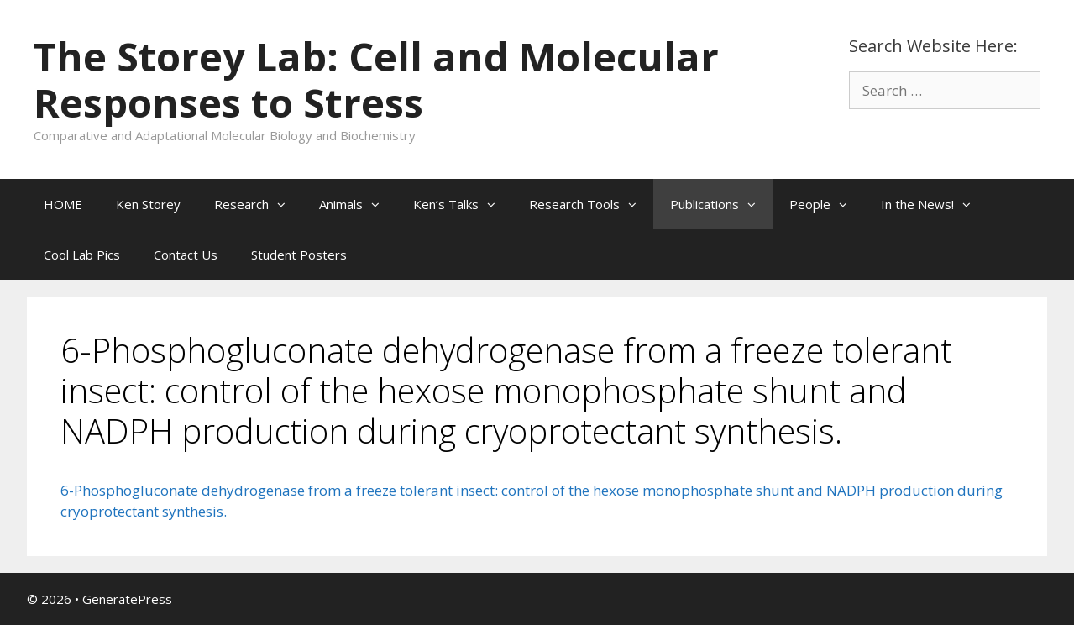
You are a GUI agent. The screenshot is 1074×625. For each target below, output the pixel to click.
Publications (721, 204)
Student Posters (299, 254)
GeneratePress (127, 599)
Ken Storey (148, 204)
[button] (285, 204)
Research (258, 204)
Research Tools (591, 204)
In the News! (934, 204)
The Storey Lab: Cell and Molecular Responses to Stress (376, 79)
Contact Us (185, 254)
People (826, 204)
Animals (357, 204)
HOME (63, 204)
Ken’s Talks (462, 204)
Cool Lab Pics (82, 254)
